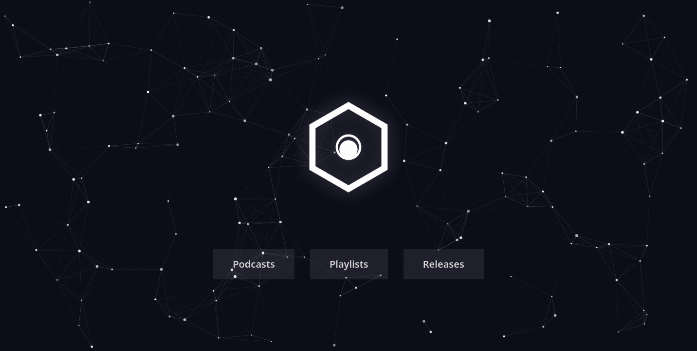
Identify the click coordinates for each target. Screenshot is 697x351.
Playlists (349, 266)
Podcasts (254, 266)
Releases (443, 266)
